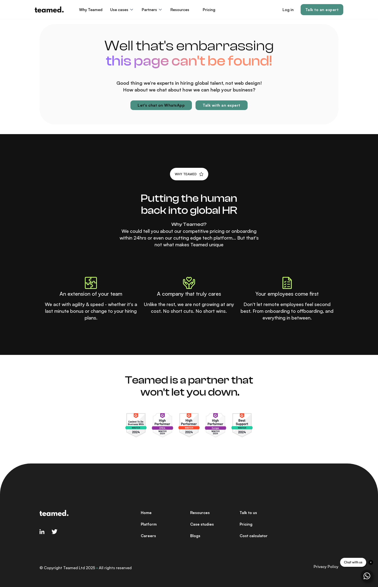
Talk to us (248, 512)
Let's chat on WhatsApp (161, 105)
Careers (148, 535)
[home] (49, 9)
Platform (149, 524)
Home (146, 512)
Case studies (202, 524)
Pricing (209, 9)
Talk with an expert (221, 105)
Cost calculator (254, 535)
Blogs (195, 535)
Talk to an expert (322, 9)
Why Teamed (90, 9)
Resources (200, 512)
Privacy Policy (326, 566)
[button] (122, 9)
